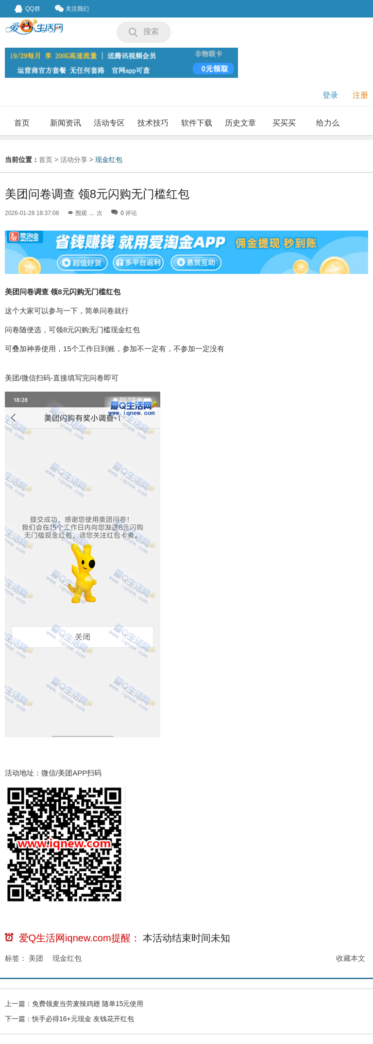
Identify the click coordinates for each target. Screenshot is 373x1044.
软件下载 (196, 123)
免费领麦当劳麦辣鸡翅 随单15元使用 (87, 1004)
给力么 (327, 123)
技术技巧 (153, 123)
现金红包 (108, 159)
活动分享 (73, 159)
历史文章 (240, 123)
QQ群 (27, 9)
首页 (22, 123)
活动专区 (109, 123)
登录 (330, 95)
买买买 (284, 123)
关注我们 (72, 8)
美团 (36, 958)
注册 (360, 95)
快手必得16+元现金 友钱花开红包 (83, 1019)
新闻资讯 (65, 123)
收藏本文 (350, 958)
